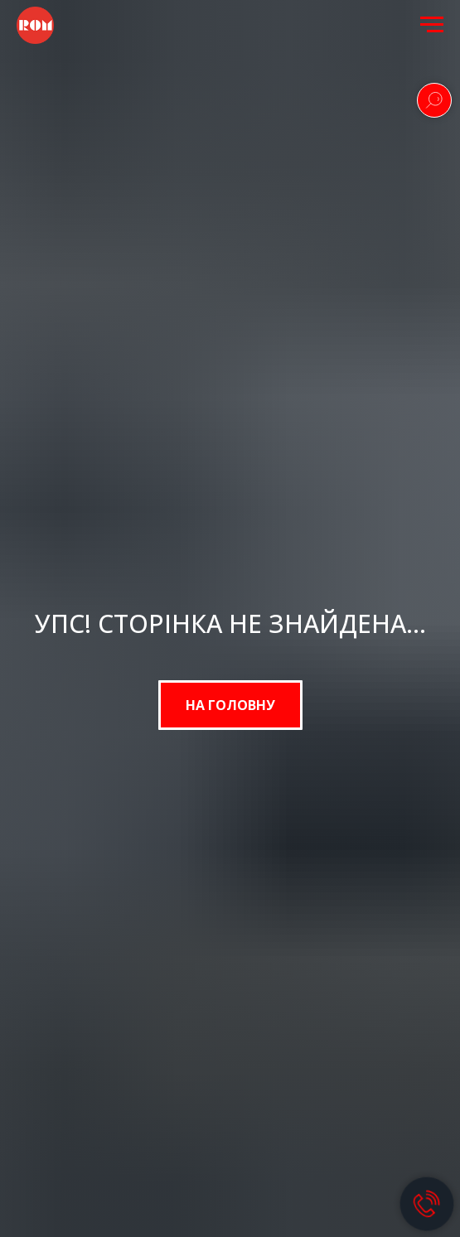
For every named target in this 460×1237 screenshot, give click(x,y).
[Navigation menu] (431, 25)
